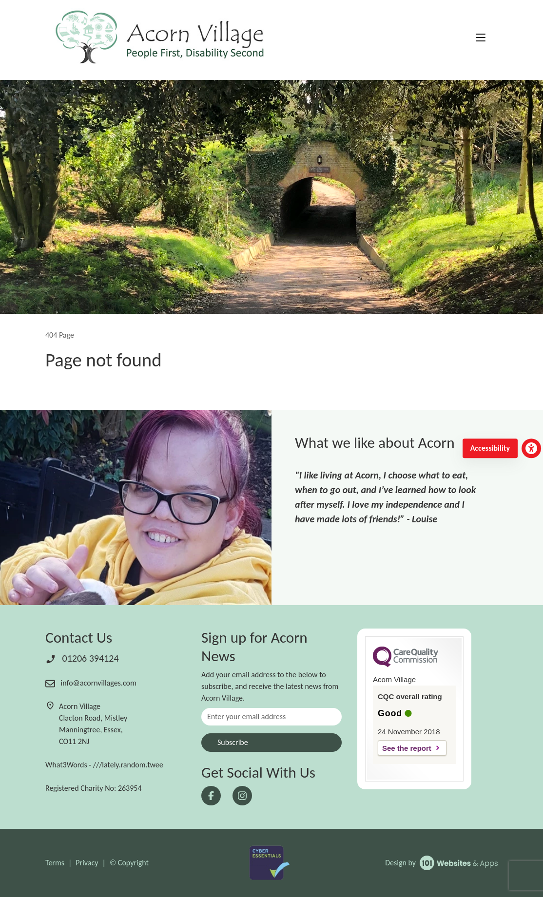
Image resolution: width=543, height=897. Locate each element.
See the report (406, 748)
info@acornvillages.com (90, 682)
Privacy (87, 862)
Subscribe (232, 742)
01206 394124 (82, 658)
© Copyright (129, 862)
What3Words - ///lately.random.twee (104, 764)
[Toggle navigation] (480, 38)
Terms (54, 862)
